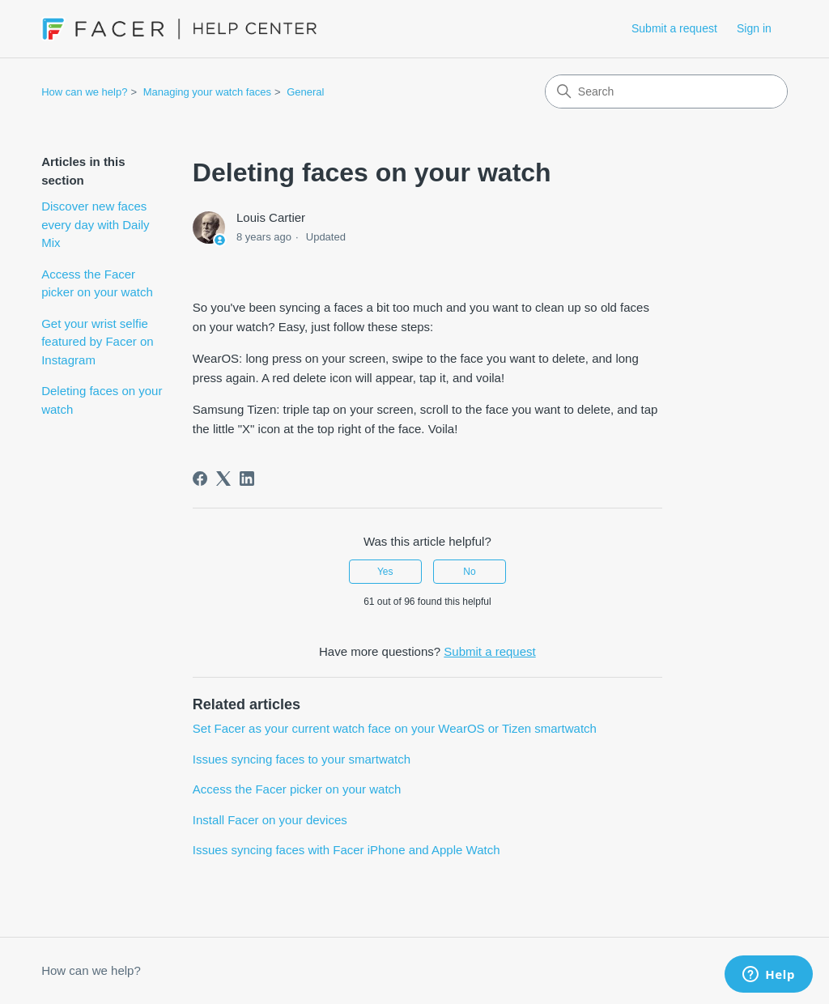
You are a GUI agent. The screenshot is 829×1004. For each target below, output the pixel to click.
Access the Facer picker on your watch (97, 283)
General (305, 92)
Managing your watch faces (207, 92)
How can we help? (84, 92)
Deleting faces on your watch (101, 400)
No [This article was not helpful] (469, 571)
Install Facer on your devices (270, 820)
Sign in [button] (754, 28)
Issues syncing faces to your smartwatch (301, 759)
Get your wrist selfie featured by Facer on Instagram (97, 342)
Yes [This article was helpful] (385, 571)
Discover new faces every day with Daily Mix (95, 224)
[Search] (666, 91)
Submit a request (674, 28)
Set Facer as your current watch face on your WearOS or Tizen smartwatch (395, 728)
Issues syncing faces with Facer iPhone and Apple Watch (346, 850)
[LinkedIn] (247, 478)
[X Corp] (223, 478)
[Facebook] (200, 478)
